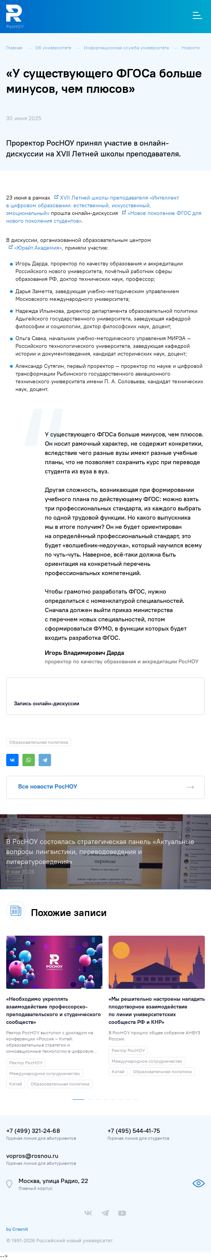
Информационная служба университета (127, 47)
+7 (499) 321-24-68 (33, 1130)
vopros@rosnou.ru (32, 1155)
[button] (78, 1098)
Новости (191, 47)
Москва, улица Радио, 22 (53, 1181)
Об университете (53, 47)
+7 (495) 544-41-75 (133, 1130)
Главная (15, 47)
